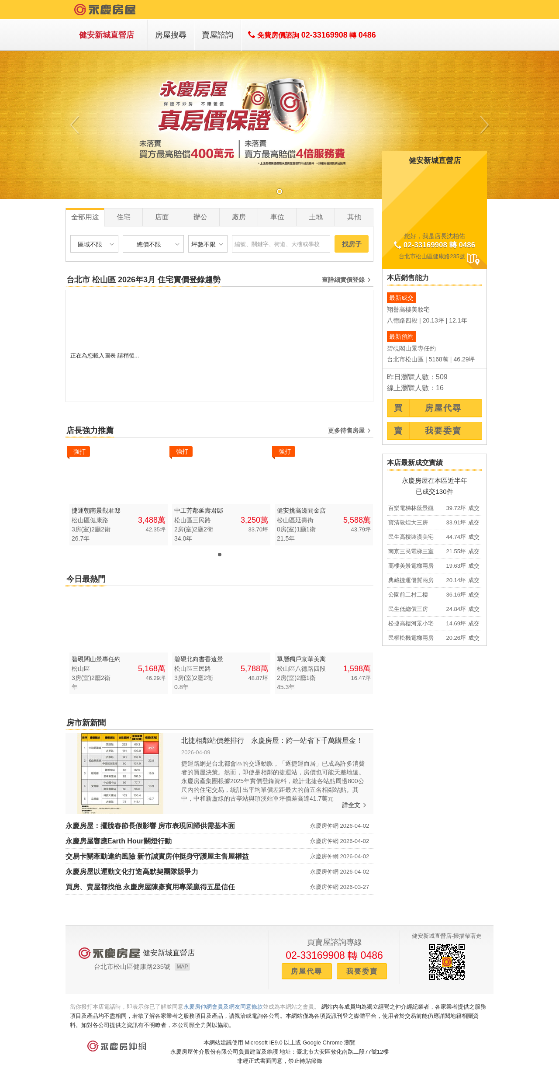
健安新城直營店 (106, 35)
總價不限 (159, 244)
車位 (277, 217)
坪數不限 (208, 244)
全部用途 (85, 217)
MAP (182, 967)
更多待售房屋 (350, 430)
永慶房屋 (105, 9)
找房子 (352, 244)
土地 (316, 217)
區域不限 (97, 244)
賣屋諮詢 (217, 35)
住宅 (124, 217)
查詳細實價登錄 (347, 279)
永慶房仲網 (116, 1046)
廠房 (239, 217)
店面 (162, 217)
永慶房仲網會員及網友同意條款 (223, 1006)
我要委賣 (362, 971)
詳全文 (355, 805)
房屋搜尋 (170, 35)
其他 (354, 217)
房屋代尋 (306, 971)
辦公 (200, 217)
